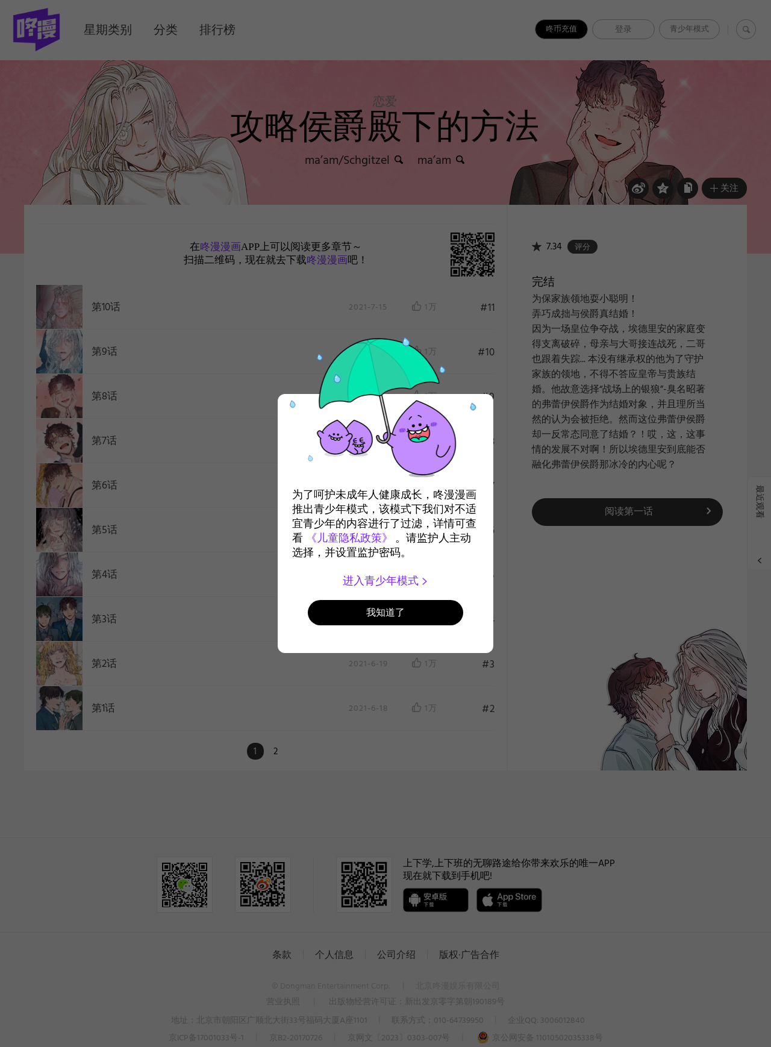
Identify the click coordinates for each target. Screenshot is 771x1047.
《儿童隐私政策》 (349, 538)
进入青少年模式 (385, 581)
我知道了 (385, 612)
